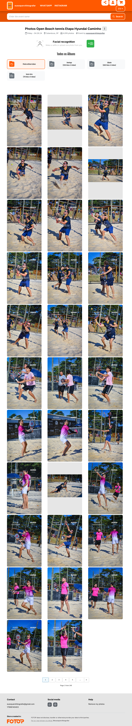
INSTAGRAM (61, 5)
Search (118, 16)
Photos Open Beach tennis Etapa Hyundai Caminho (63, 29)
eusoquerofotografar (25, 5)
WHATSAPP (46, 5)
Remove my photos (96, 704)
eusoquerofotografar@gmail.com (20, 704)
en (120, 8)
